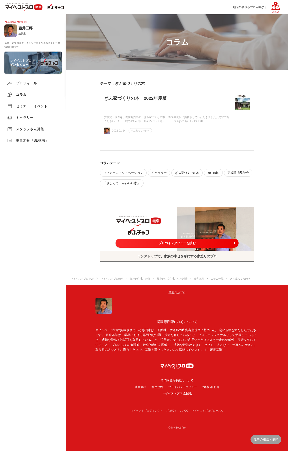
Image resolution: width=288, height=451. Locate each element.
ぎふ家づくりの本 (140, 130)
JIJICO (184, 410)
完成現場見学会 (238, 172)
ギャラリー (159, 172)
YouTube (213, 172)
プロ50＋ (171, 410)
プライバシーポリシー (182, 387)
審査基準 (216, 349)
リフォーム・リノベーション (123, 172)
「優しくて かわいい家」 (121, 183)
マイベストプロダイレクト (147, 410)
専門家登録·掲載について (177, 380)
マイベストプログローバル (207, 410)
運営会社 (140, 387)
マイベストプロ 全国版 (177, 393)
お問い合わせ (210, 387)
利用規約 (157, 387)
